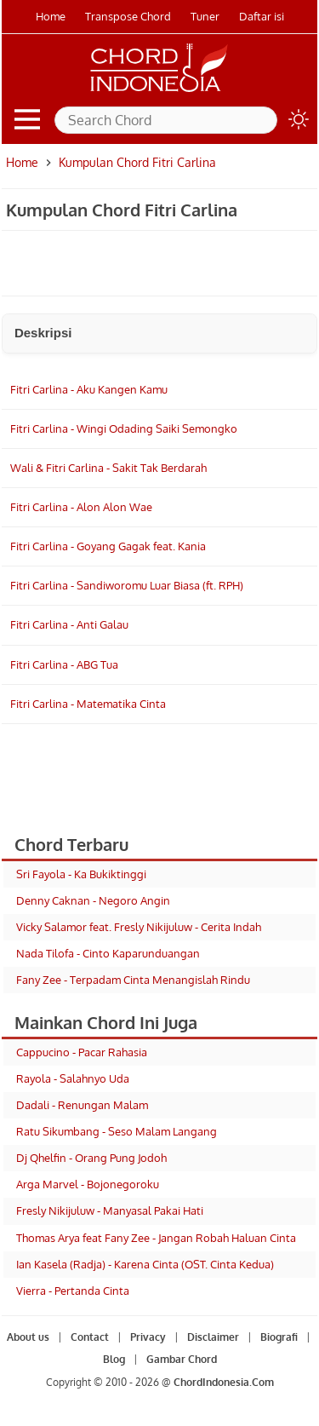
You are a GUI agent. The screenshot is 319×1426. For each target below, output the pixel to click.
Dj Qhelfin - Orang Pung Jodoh (91, 1157)
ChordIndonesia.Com (224, 1382)
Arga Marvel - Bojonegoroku (87, 1184)
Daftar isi (261, 16)
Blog (114, 1359)
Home (51, 16)
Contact (90, 1337)
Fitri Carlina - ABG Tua (64, 664)
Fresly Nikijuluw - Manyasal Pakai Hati (109, 1210)
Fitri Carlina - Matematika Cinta (88, 703)
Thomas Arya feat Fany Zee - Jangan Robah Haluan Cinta (156, 1238)
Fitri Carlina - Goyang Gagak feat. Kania (108, 546)
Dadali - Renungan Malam (82, 1105)
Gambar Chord (181, 1359)
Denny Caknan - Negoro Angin (93, 900)
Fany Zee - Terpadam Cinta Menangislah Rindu (133, 979)
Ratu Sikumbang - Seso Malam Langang (116, 1131)
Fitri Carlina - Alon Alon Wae (81, 507)
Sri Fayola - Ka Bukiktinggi (81, 874)
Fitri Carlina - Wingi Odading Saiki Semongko (123, 428)
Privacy (148, 1337)
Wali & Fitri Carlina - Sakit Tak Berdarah (108, 467)
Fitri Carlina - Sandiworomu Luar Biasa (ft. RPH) (126, 585)
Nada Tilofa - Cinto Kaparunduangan (108, 953)
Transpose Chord (128, 16)
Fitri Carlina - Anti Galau (69, 624)
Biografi (279, 1337)
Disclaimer (213, 1337)
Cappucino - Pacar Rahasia (81, 1052)
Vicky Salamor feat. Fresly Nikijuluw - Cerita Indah (138, 927)
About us (28, 1337)
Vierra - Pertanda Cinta (72, 1290)
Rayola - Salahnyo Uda (72, 1078)
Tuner (205, 16)
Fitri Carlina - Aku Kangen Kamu (89, 389)
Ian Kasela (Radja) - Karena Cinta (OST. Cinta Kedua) (145, 1264)
